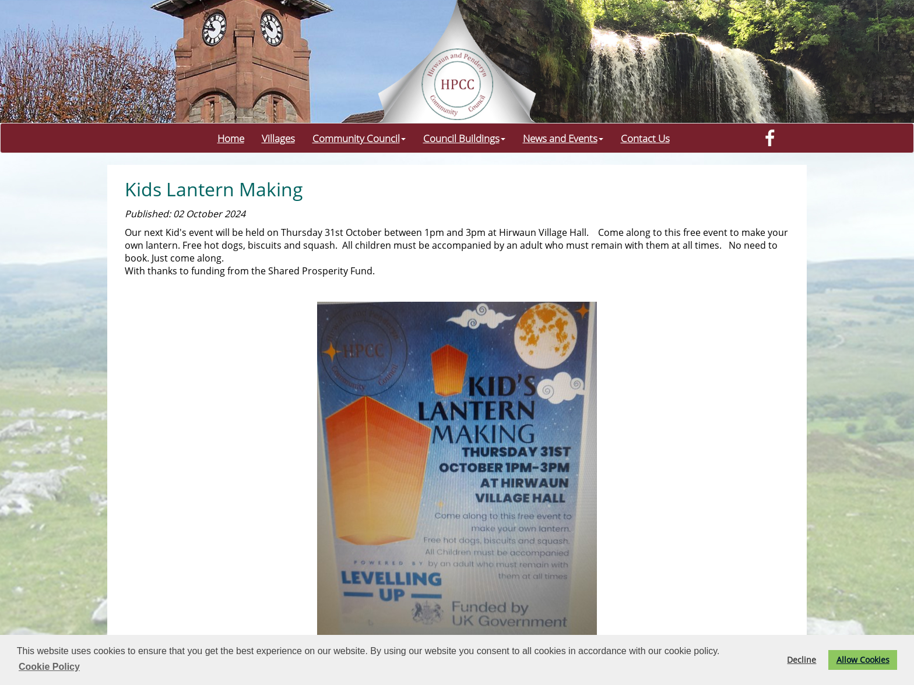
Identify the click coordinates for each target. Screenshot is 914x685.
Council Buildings (464, 138)
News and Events (563, 138)
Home (230, 138)
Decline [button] (801, 659)
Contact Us (645, 138)
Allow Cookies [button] (863, 659)
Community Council (359, 138)
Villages (278, 138)
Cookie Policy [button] (49, 667)
